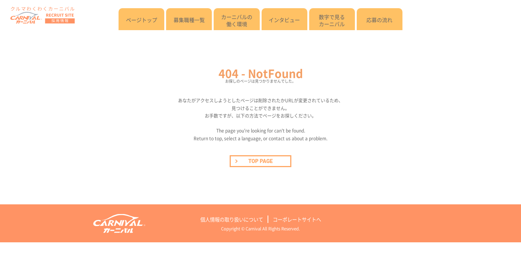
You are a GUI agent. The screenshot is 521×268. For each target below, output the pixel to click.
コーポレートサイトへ (297, 219)
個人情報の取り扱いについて (231, 219)
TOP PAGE (260, 161)
